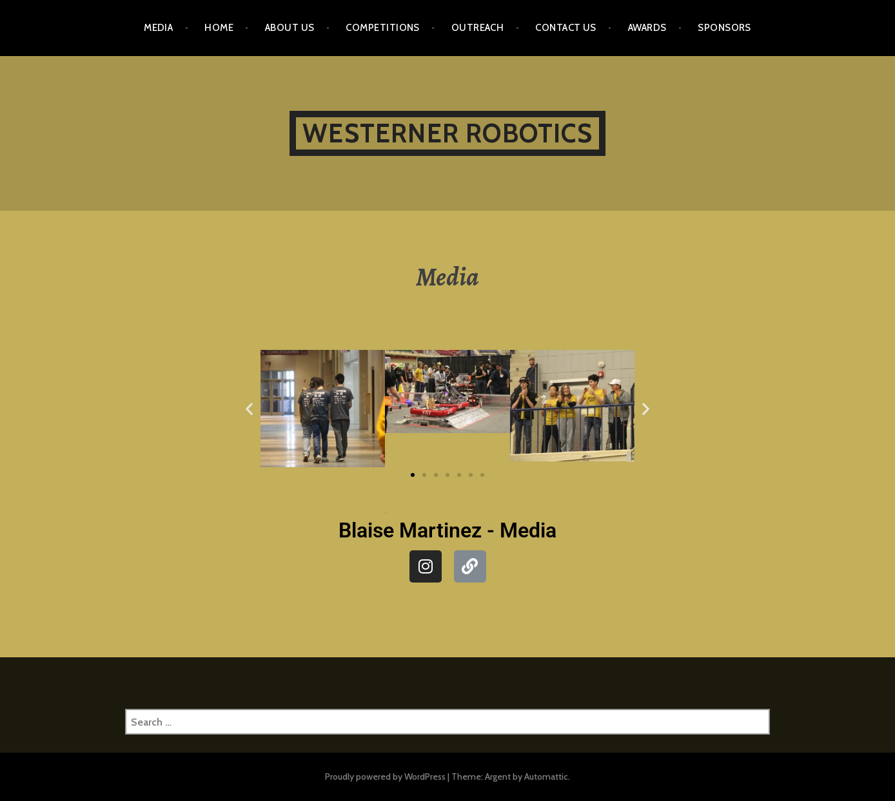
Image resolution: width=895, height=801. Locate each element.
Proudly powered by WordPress (385, 776)
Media (158, 28)
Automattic (546, 776)
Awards (647, 28)
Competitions (382, 28)
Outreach (477, 28)
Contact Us (565, 28)
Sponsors (724, 28)
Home (218, 28)
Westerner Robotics (447, 133)
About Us (290, 28)
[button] (249, 409)
